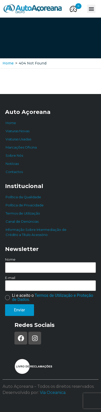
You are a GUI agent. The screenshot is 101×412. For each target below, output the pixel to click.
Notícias (12, 164)
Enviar (19, 310)
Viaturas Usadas (18, 139)
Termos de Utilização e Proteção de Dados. (52, 297)
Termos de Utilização (23, 213)
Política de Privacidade (25, 205)
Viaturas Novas (17, 131)
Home (8, 63)
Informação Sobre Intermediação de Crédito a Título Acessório (36, 232)
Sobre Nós (14, 155)
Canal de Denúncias (22, 221)
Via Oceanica (52, 392)
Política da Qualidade (23, 197)
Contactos (14, 172)
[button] (78, 6)
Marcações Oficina (21, 147)
